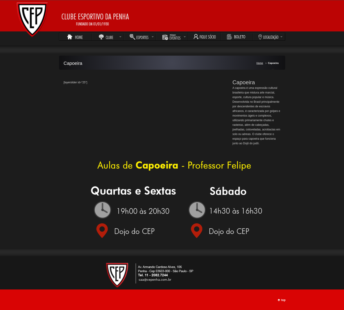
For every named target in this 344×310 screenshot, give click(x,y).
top (283, 300)
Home (259, 63)
